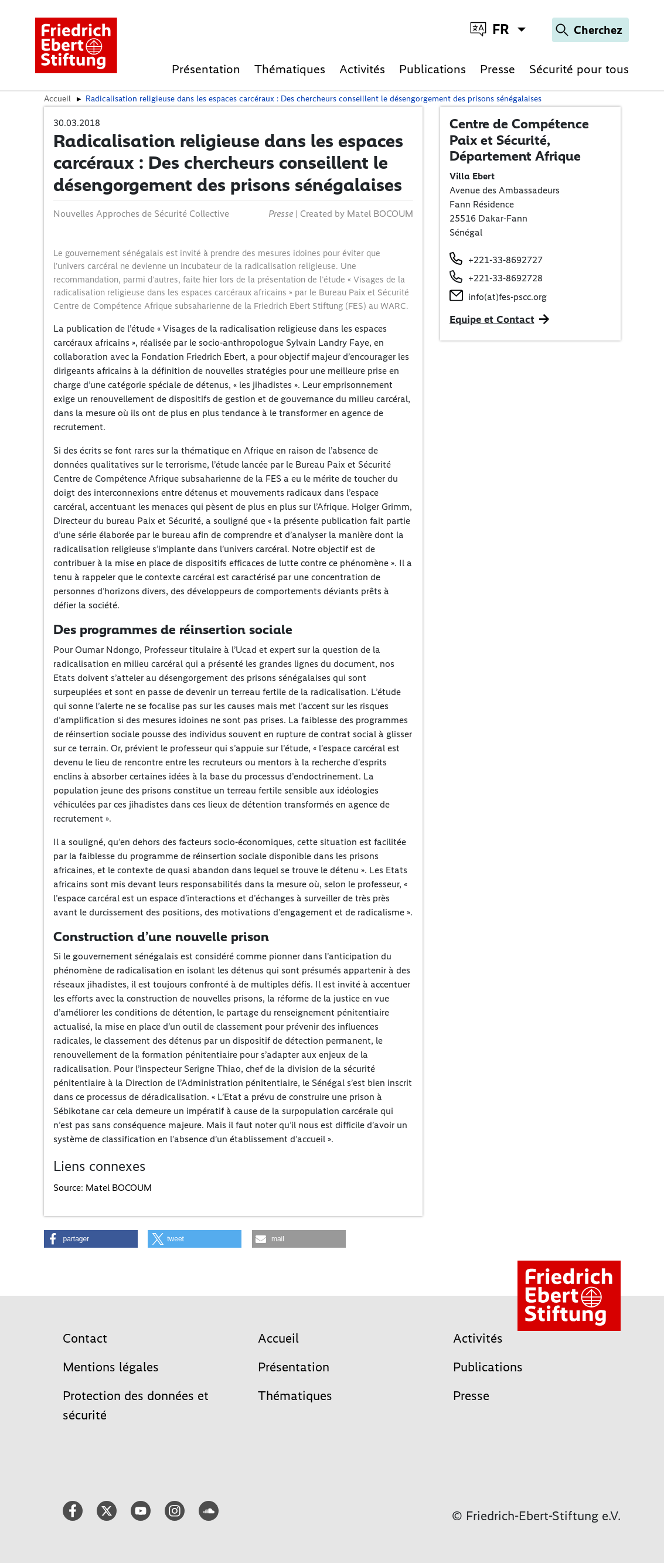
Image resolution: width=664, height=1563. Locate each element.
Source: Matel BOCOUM (102, 1187)
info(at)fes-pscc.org (507, 296)
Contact (85, 1338)
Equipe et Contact (492, 319)
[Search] (590, 30)
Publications (432, 69)
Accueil (278, 1338)
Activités (362, 69)
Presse (497, 69)
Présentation (206, 69)
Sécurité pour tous (579, 69)
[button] (91, 1239)
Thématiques (289, 69)
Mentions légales (111, 1367)
